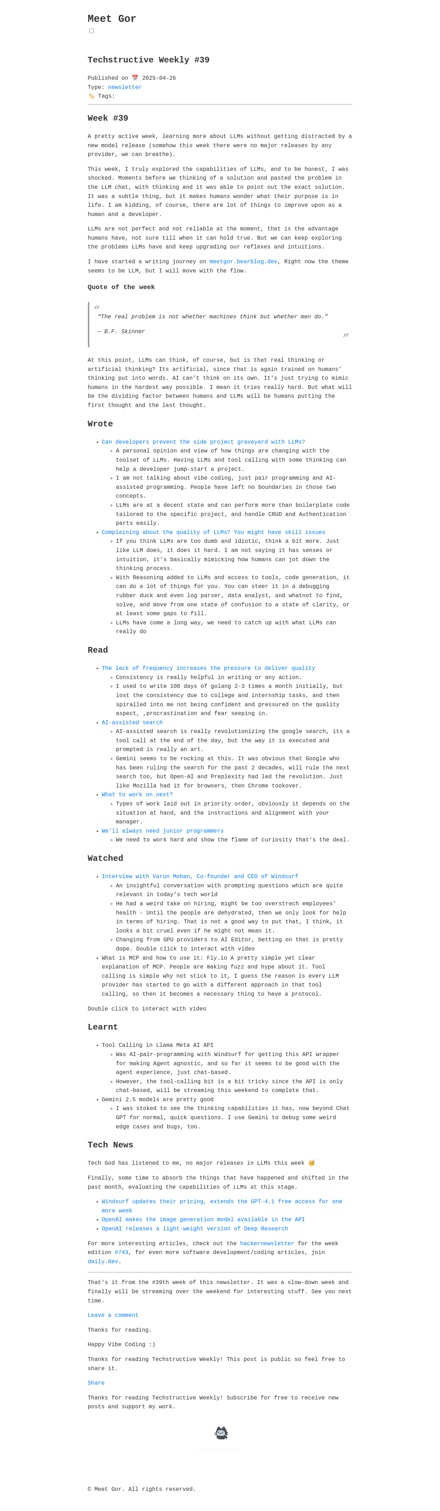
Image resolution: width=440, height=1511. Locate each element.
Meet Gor (112, 19)
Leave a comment (113, 1315)
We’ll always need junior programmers (163, 831)
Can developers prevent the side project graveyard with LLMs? (203, 442)
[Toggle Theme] (91, 31)
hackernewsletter (267, 1244)
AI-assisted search (132, 723)
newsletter (125, 87)
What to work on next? (137, 795)
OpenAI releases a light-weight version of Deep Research (195, 1229)
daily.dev (103, 1262)
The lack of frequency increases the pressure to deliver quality (208, 668)
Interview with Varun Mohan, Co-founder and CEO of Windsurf (200, 877)
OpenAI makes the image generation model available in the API (203, 1220)
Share (96, 1383)
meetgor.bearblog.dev (243, 262)
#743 (121, 1252)
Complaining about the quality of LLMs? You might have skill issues (214, 532)
